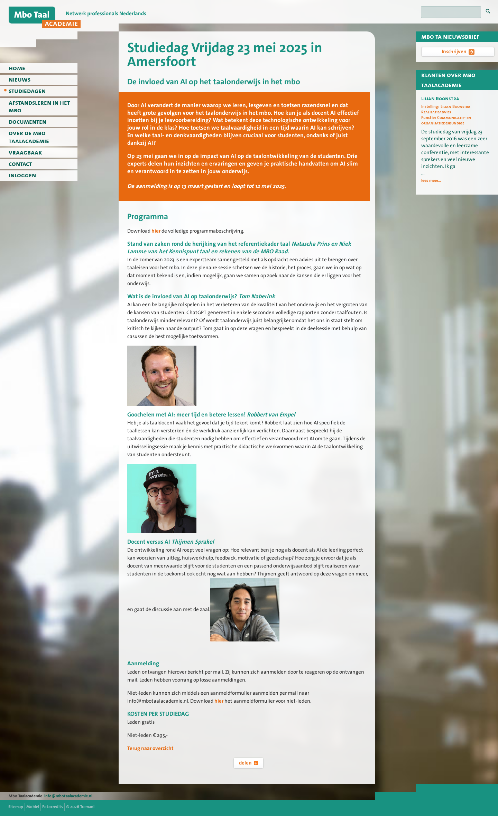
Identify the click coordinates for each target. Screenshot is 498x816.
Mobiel (32, 806)
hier (156, 230)
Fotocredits (52, 806)
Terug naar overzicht (150, 748)
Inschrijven (458, 51)
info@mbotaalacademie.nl (68, 796)
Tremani (87, 806)
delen (248, 762)
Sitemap (15, 806)
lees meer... (431, 180)
